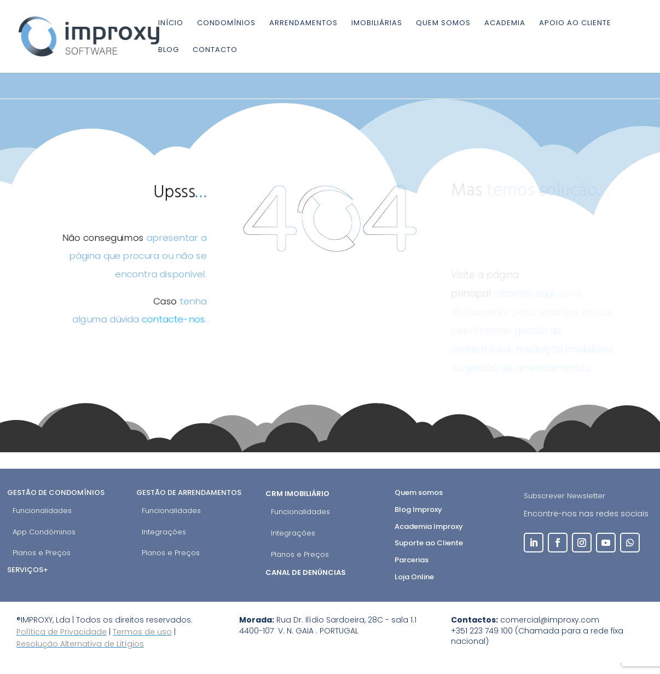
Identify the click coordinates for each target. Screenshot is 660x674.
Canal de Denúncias (306, 572)
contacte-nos (174, 321)
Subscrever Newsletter (564, 496)
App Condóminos (44, 532)
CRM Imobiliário (298, 493)
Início (170, 23)
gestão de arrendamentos (527, 368)
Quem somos (443, 23)
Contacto (215, 50)
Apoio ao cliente (575, 23)
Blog (168, 50)
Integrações (164, 532)
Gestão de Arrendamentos (188, 492)
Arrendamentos (303, 23)
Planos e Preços (42, 553)
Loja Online (414, 577)
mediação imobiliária (564, 349)
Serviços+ (27, 569)
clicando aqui (524, 293)
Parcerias (412, 560)
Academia (504, 23)
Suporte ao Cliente (429, 543)
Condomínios (226, 23)
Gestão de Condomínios (56, 492)
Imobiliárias (376, 23)
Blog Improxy (418, 509)
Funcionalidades (42, 510)
